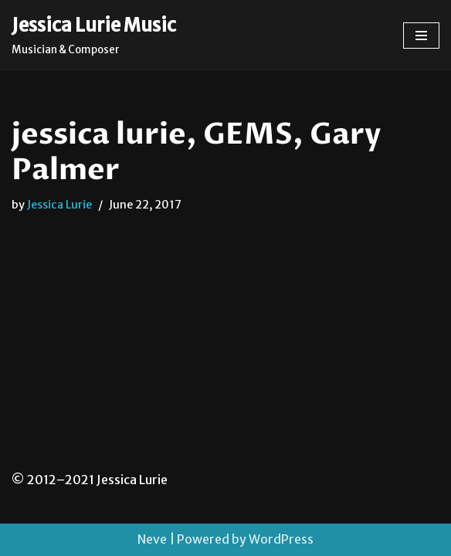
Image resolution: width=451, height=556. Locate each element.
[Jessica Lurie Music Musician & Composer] (94, 35)
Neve (152, 539)
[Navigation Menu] (421, 35)
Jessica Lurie (59, 205)
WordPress (281, 539)
